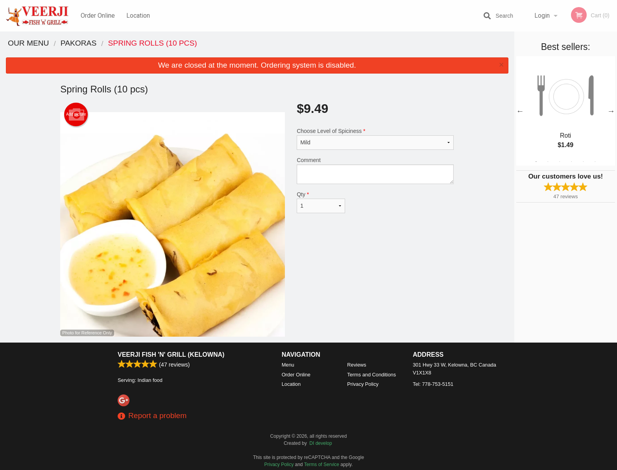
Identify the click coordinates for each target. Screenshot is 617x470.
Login (542, 15)
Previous (520, 111)
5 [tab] (583, 162)
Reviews (356, 365)
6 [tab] (595, 162)
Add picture (76, 114)
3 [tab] (559, 162)
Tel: (433, 384)
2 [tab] (548, 162)
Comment (375, 170)
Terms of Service (321, 464)
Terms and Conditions (371, 375)
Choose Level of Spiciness (375, 139)
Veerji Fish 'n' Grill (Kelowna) (171, 354)
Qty (321, 202)
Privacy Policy (363, 384)
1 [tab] (536, 162)
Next (611, 111)
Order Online (98, 15)
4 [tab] (571, 162)
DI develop (320, 443)
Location (138, 15)
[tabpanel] (565, 111)
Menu (288, 365)
